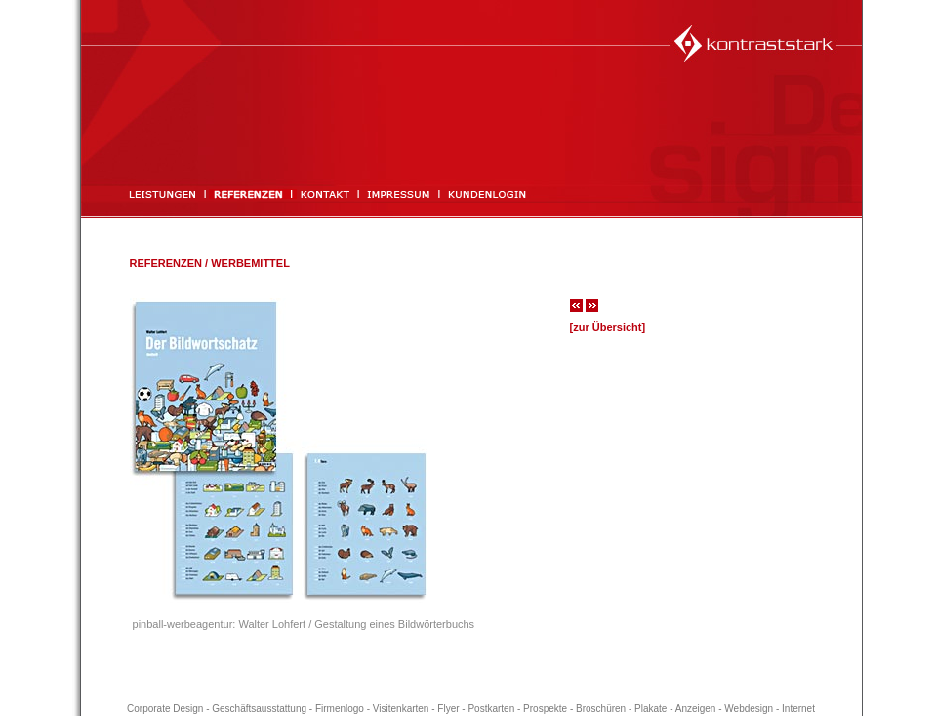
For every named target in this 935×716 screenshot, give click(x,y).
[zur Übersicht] (608, 327)
